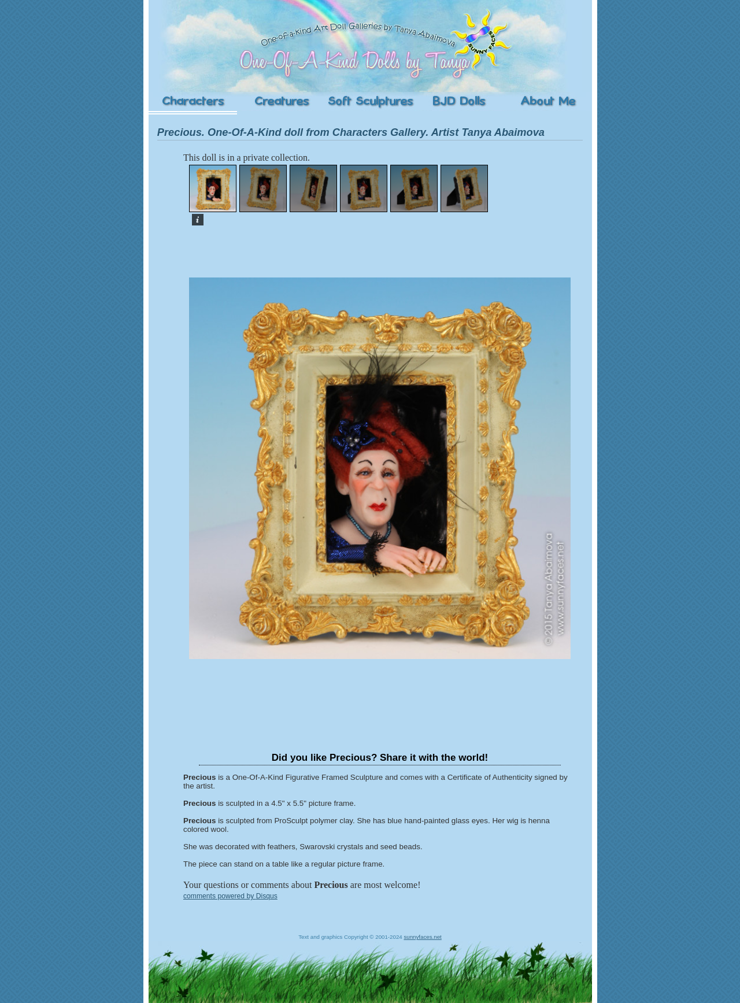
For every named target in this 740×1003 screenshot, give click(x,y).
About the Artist (547, 101)
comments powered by (230, 896)
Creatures (281, 101)
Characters (193, 101)
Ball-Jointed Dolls (459, 101)
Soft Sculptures (370, 101)
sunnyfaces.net (422, 937)
